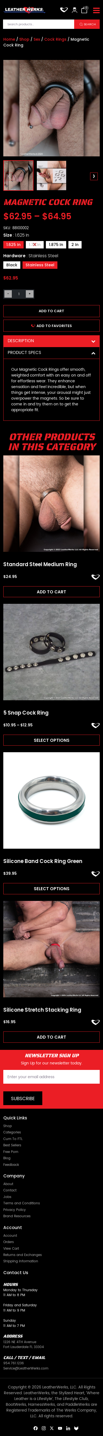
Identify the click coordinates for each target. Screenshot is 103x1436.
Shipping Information (20, 1261)
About (8, 1184)
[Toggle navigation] (96, 11)
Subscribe (23, 1099)
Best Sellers (12, 1145)
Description (51, 340)
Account (10, 1235)
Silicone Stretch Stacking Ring (42, 1010)
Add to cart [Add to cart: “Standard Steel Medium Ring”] (51, 592)
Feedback (11, 1164)
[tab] (51, 341)
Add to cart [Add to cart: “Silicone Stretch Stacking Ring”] (51, 1037)
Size (16, 235)
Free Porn (10, 1152)
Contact (9, 1190)
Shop (24, 39)
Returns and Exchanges (22, 1255)
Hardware (30, 256)
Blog (6, 1158)
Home (9, 39)
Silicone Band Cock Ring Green (42, 861)
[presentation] (9, 176)
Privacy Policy (14, 1210)
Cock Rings (55, 39)
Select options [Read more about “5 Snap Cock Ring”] (51, 740)
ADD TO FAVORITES (51, 325)
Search (90, 24)
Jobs (7, 1197)
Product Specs (51, 352)
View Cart (11, 1248)
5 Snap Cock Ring (26, 713)
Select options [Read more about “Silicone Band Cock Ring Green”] (51, 889)
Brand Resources (16, 1216)
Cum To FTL (13, 1139)
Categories (12, 1132)
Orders (8, 1242)
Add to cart (51, 311)
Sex (37, 39)
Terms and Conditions (21, 1203)
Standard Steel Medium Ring (40, 564)
